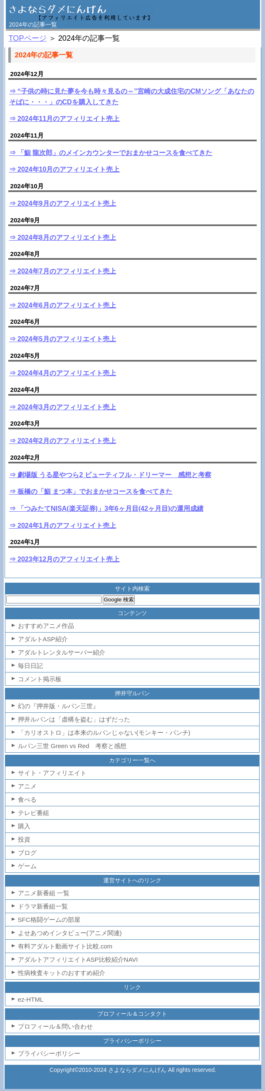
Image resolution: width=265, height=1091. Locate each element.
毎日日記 (30, 665)
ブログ (27, 852)
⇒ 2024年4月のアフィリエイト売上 (62, 373)
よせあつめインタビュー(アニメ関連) (70, 932)
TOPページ (28, 38)
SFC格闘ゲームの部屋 (49, 919)
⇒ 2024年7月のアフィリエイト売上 (62, 271)
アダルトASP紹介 (43, 639)
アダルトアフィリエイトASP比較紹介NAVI (78, 959)
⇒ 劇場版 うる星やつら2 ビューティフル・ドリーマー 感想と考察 (110, 474)
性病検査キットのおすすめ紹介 (61, 972)
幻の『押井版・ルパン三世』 (58, 705)
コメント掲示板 (40, 678)
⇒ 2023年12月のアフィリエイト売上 (64, 559)
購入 (24, 826)
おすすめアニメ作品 (46, 625)
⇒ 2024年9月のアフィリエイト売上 (62, 203)
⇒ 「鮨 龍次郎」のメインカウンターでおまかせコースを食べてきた (111, 152)
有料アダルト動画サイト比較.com (65, 946)
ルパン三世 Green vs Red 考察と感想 (72, 745)
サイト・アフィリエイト (52, 772)
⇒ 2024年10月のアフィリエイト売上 (64, 169)
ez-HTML (31, 999)
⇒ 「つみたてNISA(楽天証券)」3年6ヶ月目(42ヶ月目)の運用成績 (106, 508)
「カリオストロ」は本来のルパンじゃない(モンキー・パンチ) (104, 732)
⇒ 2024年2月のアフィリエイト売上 (62, 440)
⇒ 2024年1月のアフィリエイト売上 (62, 525)
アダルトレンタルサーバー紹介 (61, 652)
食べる (27, 799)
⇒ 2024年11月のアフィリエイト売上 (64, 118)
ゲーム (27, 865)
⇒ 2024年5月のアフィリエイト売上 (62, 338)
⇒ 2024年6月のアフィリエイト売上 (62, 305)
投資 (24, 839)
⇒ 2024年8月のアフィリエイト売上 (62, 237)
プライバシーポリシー (49, 1053)
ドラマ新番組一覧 (43, 906)
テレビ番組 (33, 812)
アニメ (27, 786)
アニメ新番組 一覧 (43, 892)
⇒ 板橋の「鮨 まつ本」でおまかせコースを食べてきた (91, 491)
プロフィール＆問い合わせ (55, 1026)
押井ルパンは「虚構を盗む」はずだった (74, 719)
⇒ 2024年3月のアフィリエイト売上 (62, 407)
